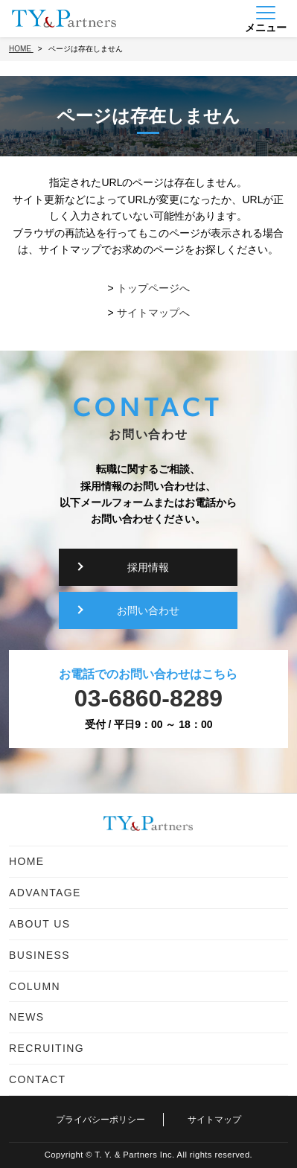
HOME (27, 861)
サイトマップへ (153, 313)
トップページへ (153, 288)
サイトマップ (214, 1119)
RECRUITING (46, 1048)
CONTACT (37, 1079)
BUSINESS (39, 955)
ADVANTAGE (45, 893)
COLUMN (34, 986)
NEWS (27, 1017)
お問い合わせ (148, 610)
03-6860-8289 (148, 698)
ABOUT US (40, 924)
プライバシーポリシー (100, 1119)
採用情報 (148, 567)
